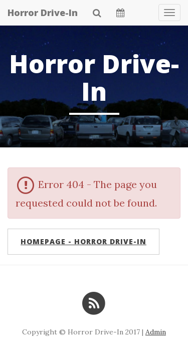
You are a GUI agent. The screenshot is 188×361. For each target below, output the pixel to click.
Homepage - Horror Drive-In (83, 241)
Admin (155, 331)
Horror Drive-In (43, 13)
